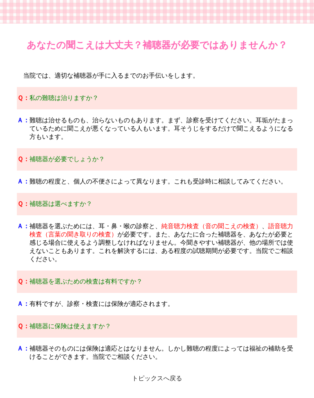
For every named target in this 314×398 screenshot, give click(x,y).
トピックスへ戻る (157, 378)
